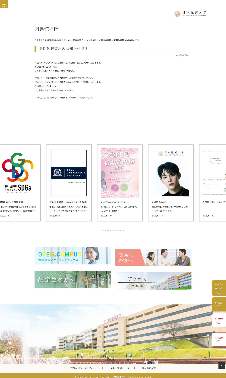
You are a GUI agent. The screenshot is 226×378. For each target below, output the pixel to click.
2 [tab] (106, 230)
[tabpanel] (59, 182)
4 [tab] (111, 230)
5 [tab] (113, 230)
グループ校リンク (122, 364)
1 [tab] (103, 230)
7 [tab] (118, 230)
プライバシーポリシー (82, 364)
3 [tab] (108, 230)
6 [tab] (116, 230)
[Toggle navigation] (4, 4)
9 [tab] (123, 230)
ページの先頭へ (222, 366)
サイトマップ (149, 364)
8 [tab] (121, 230)
